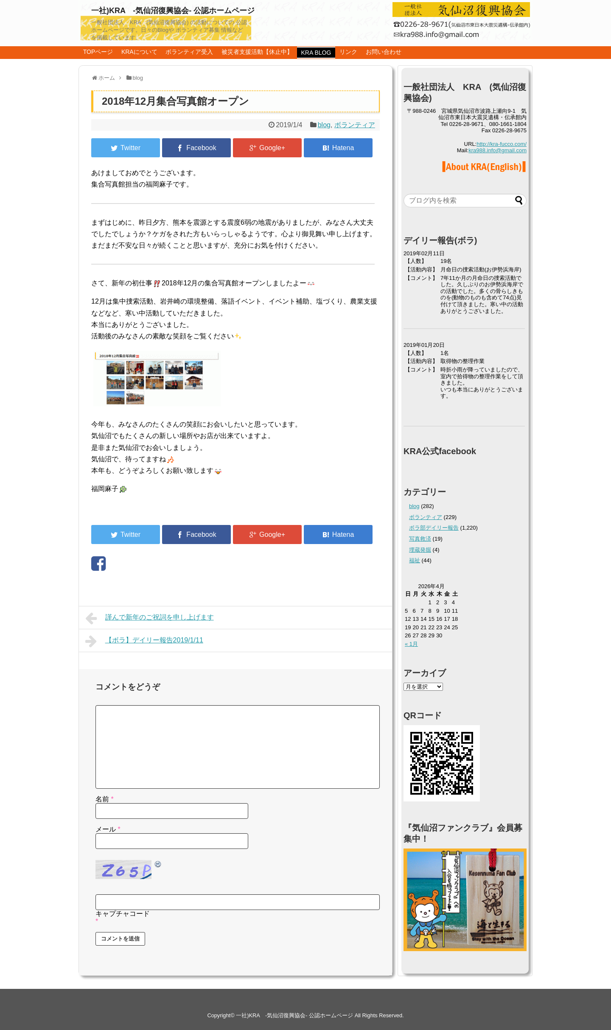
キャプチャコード (122, 913)
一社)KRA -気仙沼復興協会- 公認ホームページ (173, 10)
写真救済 (420, 539)
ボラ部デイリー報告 (434, 528)
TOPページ (98, 51)
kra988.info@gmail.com (497, 150)
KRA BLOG (316, 52)
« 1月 (411, 644)
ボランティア (354, 124)
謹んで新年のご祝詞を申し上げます (149, 618)
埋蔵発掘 (420, 550)
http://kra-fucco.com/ (501, 144)
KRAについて (139, 51)
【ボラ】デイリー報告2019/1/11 (144, 641)
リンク (348, 51)
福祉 (414, 560)
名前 (104, 799)
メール (108, 829)
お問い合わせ (383, 51)
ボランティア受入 (189, 51)
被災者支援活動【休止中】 (257, 51)
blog (324, 124)
